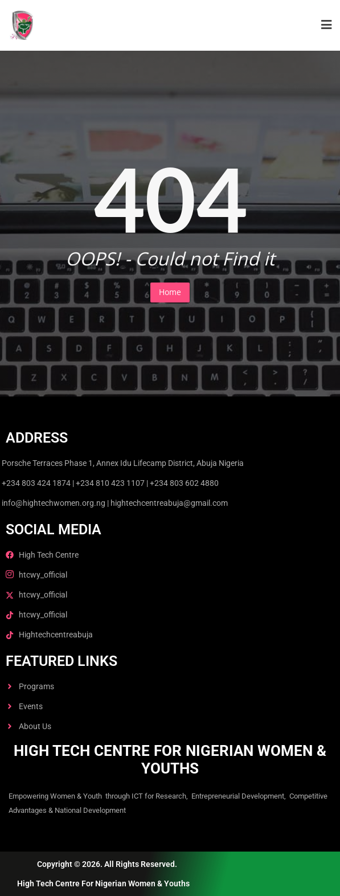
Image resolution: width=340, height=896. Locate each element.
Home (170, 292)
